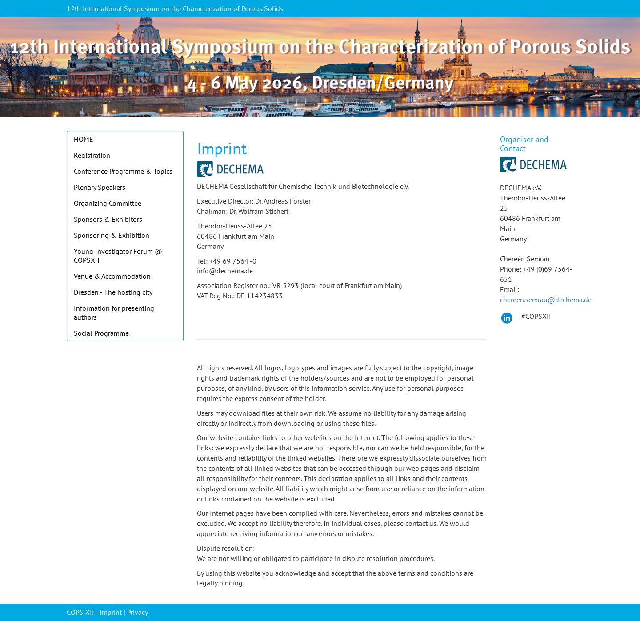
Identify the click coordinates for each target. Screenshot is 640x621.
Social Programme (101, 333)
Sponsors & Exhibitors (108, 219)
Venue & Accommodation (112, 276)
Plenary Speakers (99, 187)
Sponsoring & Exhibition (111, 235)
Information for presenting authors (114, 312)
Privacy (137, 612)
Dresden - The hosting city (113, 292)
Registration (92, 155)
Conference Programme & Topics (123, 171)
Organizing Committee (107, 203)
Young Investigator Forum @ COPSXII (118, 255)
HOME (83, 139)
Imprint (111, 612)
